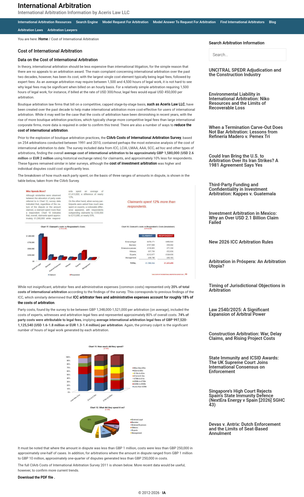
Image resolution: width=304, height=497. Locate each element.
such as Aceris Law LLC (165, 104)
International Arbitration (54, 6)
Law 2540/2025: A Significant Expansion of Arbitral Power (239, 312)
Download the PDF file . (35, 475)
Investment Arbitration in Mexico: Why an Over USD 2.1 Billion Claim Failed (244, 218)
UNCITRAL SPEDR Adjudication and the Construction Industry (245, 72)
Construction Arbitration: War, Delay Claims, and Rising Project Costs (245, 336)
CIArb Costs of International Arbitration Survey (142, 136)
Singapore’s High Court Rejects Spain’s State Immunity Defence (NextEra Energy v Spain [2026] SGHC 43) (247, 397)
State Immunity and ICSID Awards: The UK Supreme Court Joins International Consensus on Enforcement (244, 364)
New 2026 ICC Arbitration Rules (241, 242)
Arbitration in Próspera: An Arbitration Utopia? (247, 264)
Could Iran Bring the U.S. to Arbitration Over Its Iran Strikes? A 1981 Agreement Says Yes (243, 160)
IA (164, 490)
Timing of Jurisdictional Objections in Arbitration (247, 288)
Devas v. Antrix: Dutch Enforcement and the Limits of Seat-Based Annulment (245, 429)
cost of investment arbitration (132, 162)
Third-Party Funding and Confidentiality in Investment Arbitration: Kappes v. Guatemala (242, 189)
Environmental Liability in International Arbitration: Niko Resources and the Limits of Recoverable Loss (239, 100)
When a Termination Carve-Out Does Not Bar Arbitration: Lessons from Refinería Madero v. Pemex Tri (246, 132)
